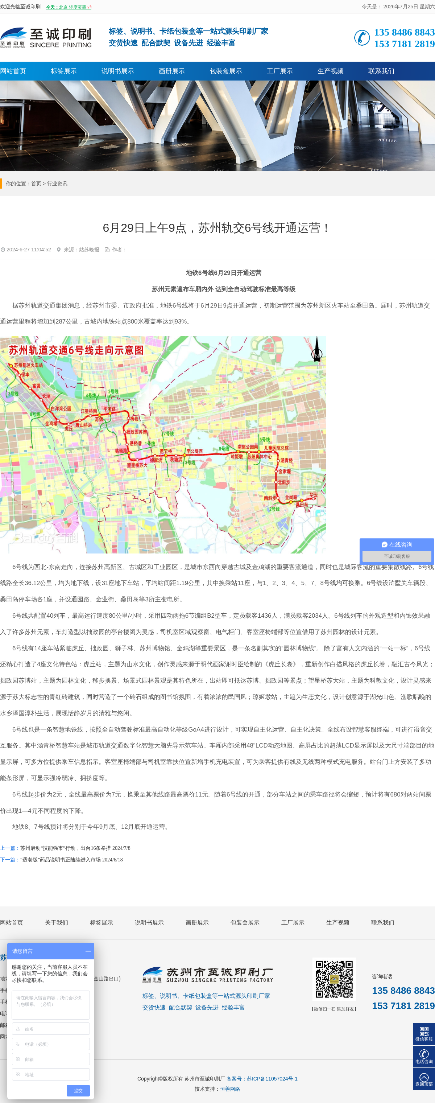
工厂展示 (280, 71)
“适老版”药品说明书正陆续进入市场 (60, 860)
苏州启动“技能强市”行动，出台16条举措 (65, 848)
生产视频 (331, 71)
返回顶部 (424, 1084)
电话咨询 (424, 1061)
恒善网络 (230, 1089)
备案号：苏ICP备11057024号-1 (262, 1079)
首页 (36, 183)
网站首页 (13, 71)
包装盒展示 (226, 71)
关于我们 (56, 922)
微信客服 (424, 1039)
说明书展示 (118, 71)
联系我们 (381, 71)
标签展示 (64, 71)
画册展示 (172, 71)
